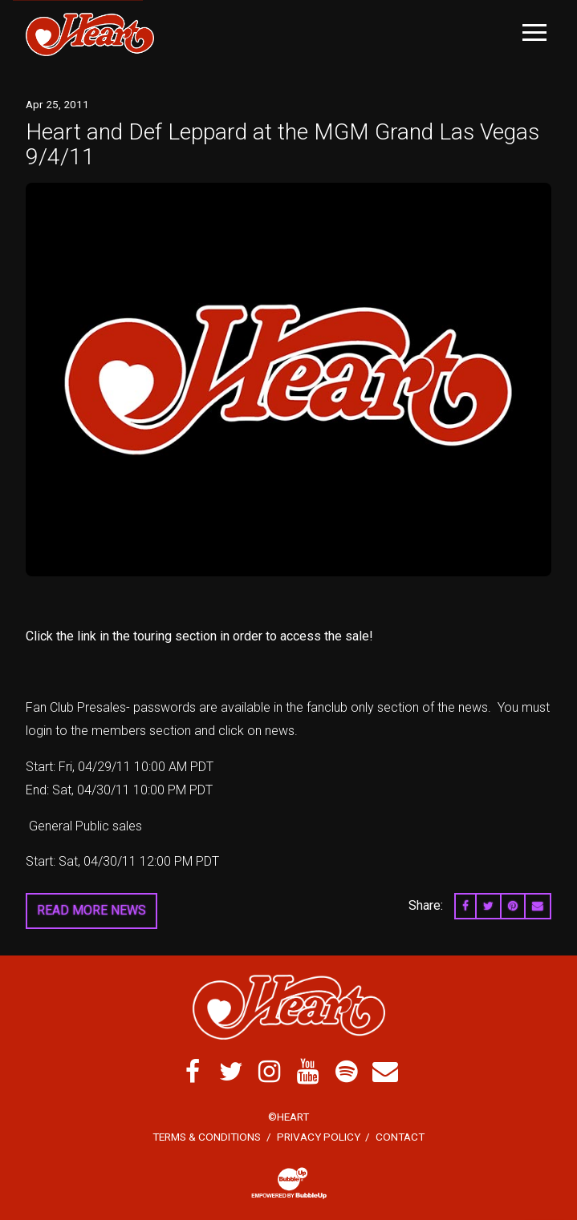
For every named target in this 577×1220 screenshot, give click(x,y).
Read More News (91, 910)
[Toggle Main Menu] (534, 32)
